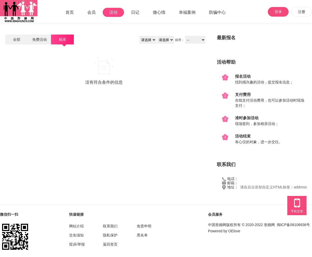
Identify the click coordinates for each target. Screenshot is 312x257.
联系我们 (110, 226)
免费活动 (39, 39)
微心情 (159, 12)
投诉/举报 (77, 244)
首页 (70, 12)
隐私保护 (110, 235)
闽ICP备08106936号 (293, 225)
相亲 (62, 39)
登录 (278, 12)
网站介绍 (76, 226)
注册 (301, 12)
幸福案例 (187, 12)
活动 (113, 12)
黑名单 (142, 235)
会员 (91, 12)
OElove (234, 231)
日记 (135, 12)
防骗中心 (217, 12)
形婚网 (269, 225)
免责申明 (144, 226)
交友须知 (76, 235)
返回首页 (110, 244)
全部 (16, 39)
